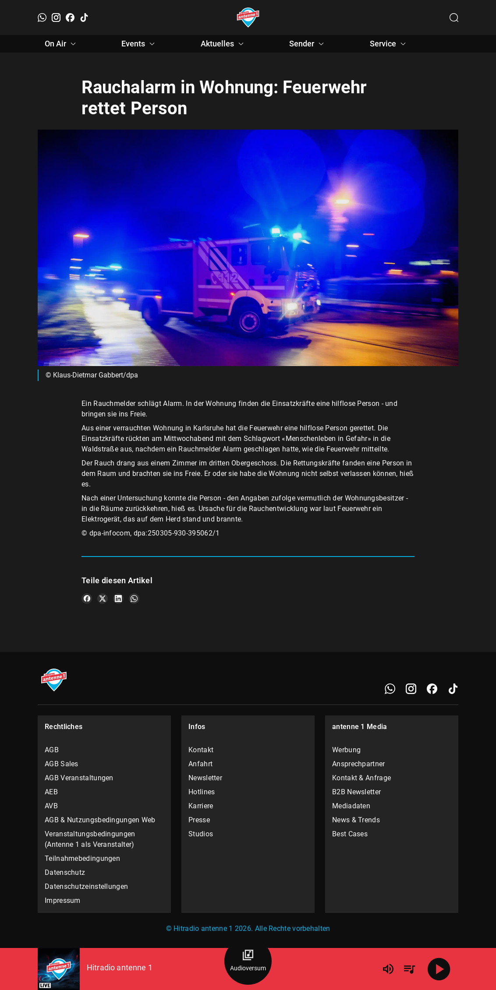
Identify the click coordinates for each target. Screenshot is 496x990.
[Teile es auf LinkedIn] (118, 598)
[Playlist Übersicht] (409, 969)
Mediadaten (351, 806)
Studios (200, 834)
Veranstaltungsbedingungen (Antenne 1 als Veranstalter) (90, 839)
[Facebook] (70, 17)
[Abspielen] (439, 969)
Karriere (200, 806)
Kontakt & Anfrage (361, 778)
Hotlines (201, 792)
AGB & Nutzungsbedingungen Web (100, 820)
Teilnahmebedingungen (82, 858)
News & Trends (356, 820)
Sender (307, 44)
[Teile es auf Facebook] (86, 598)
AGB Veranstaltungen (79, 778)
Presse (199, 820)
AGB (52, 750)
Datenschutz (65, 872)
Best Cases (350, 834)
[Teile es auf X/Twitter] (102, 598)
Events (139, 44)
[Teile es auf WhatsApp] (134, 598)
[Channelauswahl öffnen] (454, 18)
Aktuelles (223, 44)
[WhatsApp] (42, 17)
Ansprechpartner (358, 764)
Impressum (63, 900)
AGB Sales (61, 764)
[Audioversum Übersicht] (248, 961)
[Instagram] (56, 17)
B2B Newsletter (356, 792)
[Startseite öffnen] (248, 17)
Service (389, 44)
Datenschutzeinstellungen (86, 886)
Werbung (346, 750)
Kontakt (200, 750)
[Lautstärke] (388, 969)
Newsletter (205, 778)
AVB (51, 806)
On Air (61, 44)
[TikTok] (84, 17)
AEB (51, 792)
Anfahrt (200, 764)
